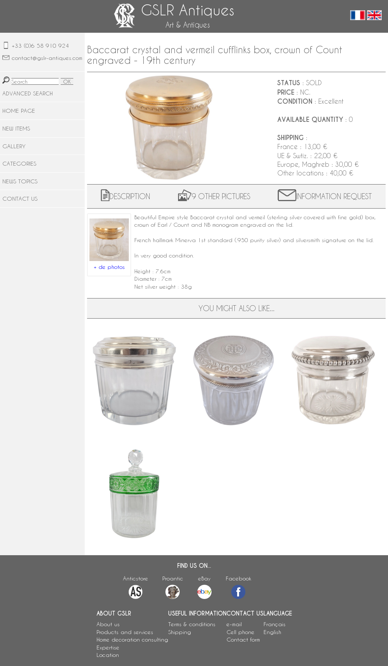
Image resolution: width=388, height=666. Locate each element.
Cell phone (240, 632)
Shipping (179, 632)
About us (108, 624)
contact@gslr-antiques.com (47, 57)
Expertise (108, 647)
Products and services (125, 632)
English (272, 632)
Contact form (243, 639)
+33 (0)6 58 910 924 (40, 45)
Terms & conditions (191, 624)
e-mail (234, 624)
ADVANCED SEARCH (27, 93)
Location (108, 654)
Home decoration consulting (132, 639)
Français (275, 624)
